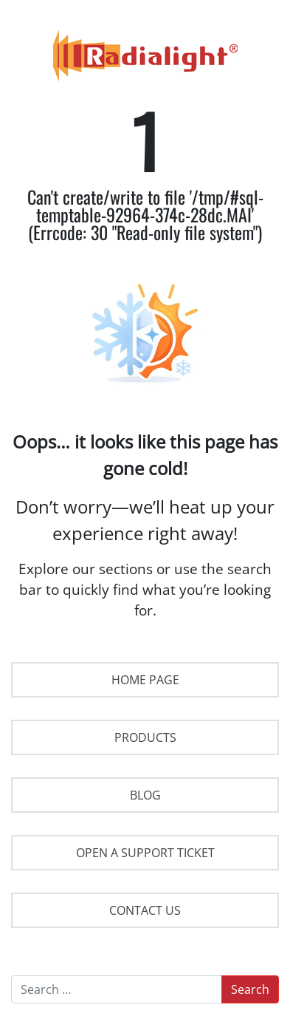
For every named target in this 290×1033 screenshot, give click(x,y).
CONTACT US (145, 910)
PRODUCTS (145, 737)
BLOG (145, 795)
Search (250, 989)
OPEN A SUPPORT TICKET (145, 853)
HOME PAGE (145, 680)
